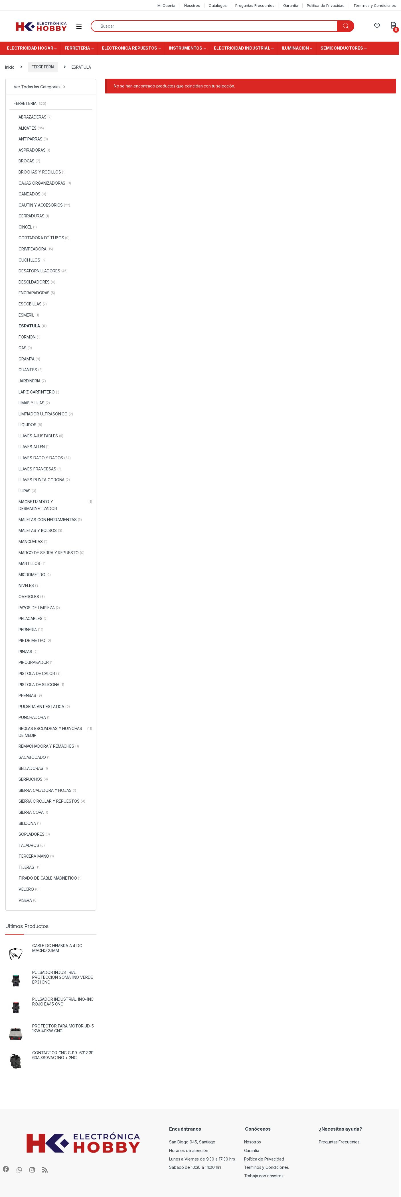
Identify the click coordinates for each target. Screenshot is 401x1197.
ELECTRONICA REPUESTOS (129, 48)
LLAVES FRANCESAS (38, 469)
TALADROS (29, 845)
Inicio (10, 66)
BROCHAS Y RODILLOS (40, 172)
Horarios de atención (188, 1150)
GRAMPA (27, 359)
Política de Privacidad (326, 5)
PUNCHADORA (32, 717)
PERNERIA (28, 629)
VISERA (26, 900)
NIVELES (27, 585)
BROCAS (27, 161)
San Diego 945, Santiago (192, 1141)
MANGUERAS (30, 541)
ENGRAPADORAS (34, 292)
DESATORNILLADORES (41, 271)
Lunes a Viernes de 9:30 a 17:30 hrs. (202, 1159)
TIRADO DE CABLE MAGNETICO (48, 878)
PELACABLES (31, 618)
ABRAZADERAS (33, 117)
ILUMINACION (295, 48)
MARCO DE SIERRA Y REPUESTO (49, 552)
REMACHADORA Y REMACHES (46, 746)
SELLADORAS (31, 768)
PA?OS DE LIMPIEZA (37, 607)
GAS (23, 347)
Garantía (290, 5)
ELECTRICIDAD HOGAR (30, 48)
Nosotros (192, 5)
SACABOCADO (32, 757)
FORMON (27, 337)
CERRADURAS (31, 216)
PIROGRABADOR (34, 662)
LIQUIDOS (28, 424)
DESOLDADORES (34, 282)
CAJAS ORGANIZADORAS (42, 183)
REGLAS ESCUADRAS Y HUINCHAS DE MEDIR (53, 732)
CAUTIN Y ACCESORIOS (42, 205)
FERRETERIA (77, 48)
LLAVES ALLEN (32, 446)
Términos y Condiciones (374, 5)
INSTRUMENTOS (185, 48)
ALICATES (29, 128)
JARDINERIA (30, 381)
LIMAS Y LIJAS (32, 402)
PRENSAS (28, 695)
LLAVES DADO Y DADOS (42, 457)
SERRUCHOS (31, 779)
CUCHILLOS (30, 260)
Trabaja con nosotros (263, 1175)
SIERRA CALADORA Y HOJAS (45, 790)
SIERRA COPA (31, 812)
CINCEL (25, 227)
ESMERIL (26, 315)
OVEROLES (29, 596)
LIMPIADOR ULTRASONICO (43, 414)
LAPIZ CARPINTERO (36, 392)
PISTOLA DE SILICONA (39, 684)
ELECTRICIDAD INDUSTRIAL (242, 48)
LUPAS (25, 491)
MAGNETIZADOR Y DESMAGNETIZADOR (53, 505)
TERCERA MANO (34, 856)
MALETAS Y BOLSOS (38, 530)
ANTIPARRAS (31, 139)
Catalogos (218, 5)
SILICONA (27, 823)
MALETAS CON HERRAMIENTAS (48, 519)
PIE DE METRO (32, 640)
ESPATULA (30, 326)
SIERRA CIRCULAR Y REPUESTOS (49, 801)
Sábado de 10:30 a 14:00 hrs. (195, 1167)
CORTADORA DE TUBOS (42, 237)
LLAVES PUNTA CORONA (42, 479)
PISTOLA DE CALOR (37, 673)
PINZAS (26, 651)
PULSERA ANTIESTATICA (42, 706)
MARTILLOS (30, 563)
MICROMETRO (32, 574)
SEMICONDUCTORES (342, 48)
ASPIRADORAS (32, 150)
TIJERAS (27, 867)
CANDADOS (30, 194)
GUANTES (28, 369)
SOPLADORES (32, 834)
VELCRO (27, 889)
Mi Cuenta (166, 5)
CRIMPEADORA (33, 249)
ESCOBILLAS (30, 304)
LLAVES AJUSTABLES (38, 436)
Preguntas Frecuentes (254, 5)
